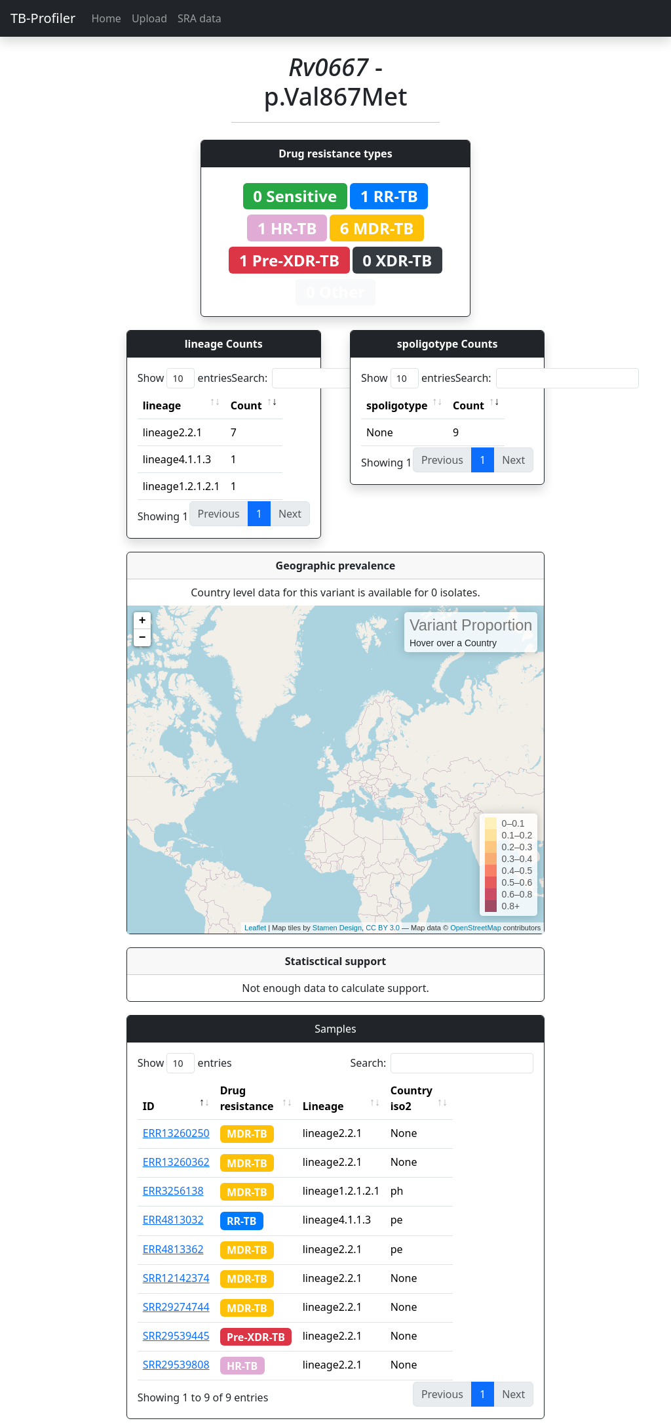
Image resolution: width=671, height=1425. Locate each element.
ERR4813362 (173, 1233)
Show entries (185, 378)
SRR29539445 (176, 1320)
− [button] (142, 638)
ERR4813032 (173, 1204)
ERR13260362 (176, 1146)
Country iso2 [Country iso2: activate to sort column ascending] (448, 1090)
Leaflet (255, 928)
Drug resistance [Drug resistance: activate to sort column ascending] (261, 1090)
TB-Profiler (42, 18)
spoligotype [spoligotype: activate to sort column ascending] (397, 405)
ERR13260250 (176, 1117)
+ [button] (142, 621)
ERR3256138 (173, 1175)
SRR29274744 (176, 1291)
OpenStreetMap (475, 928)
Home (106, 18)
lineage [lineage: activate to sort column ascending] (162, 405)
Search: (323, 378)
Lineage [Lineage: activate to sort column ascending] (348, 1090)
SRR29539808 (176, 1349)
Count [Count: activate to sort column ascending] (246, 405)
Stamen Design (337, 928)
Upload (149, 18)
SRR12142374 (176, 1262)
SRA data (199, 18)
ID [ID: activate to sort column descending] (149, 1090)
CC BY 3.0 (383, 928)
